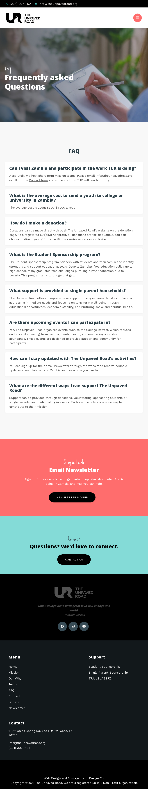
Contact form (38, 180)
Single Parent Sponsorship (108, 672)
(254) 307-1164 (21, 4)
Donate (14, 702)
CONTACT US (74, 559)
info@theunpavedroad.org (58, 4)
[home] (23, 18)
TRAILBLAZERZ (100, 678)
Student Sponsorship (104, 666)
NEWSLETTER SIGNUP (72, 497)
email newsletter (57, 366)
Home (13, 666)
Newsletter (17, 708)
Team (13, 684)
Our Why (15, 678)
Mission (14, 672)
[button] (137, 18)
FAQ (11, 690)
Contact (14, 696)
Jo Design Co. (94, 778)
